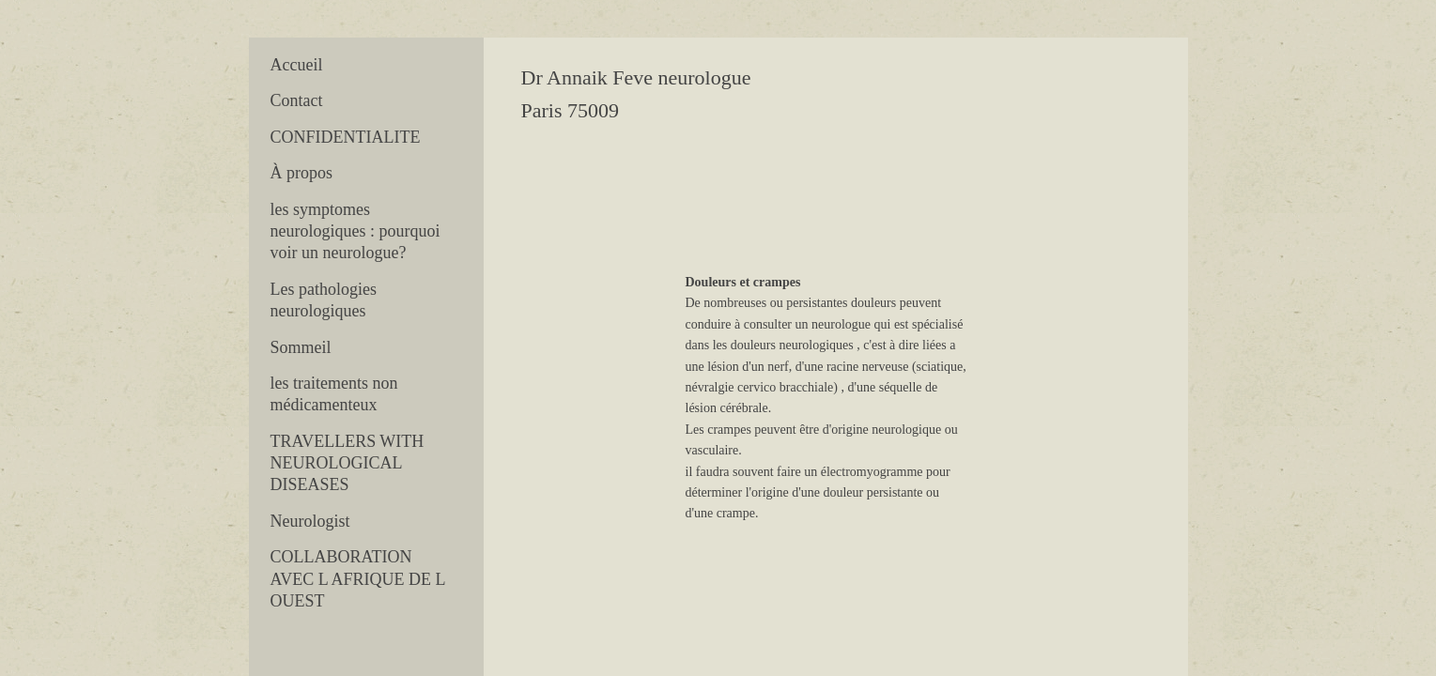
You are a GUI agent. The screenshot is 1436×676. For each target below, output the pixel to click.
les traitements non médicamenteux (334, 394)
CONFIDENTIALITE (345, 137)
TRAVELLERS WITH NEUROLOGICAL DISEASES (347, 463)
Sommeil (301, 347)
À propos (301, 172)
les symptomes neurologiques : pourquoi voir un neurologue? (355, 231)
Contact (296, 100)
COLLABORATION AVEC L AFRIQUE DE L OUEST (357, 578)
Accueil (296, 64)
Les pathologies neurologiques (323, 300)
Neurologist (310, 521)
